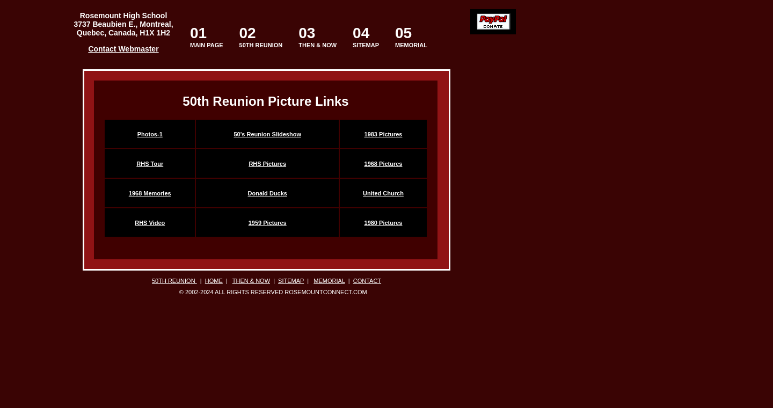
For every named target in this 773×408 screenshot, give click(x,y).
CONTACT (367, 281)
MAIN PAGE (206, 36)
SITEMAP (366, 36)
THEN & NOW (317, 36)
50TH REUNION (261, 45)
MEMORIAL (411, 36)
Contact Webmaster (123, 49)
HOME (214, 281)
